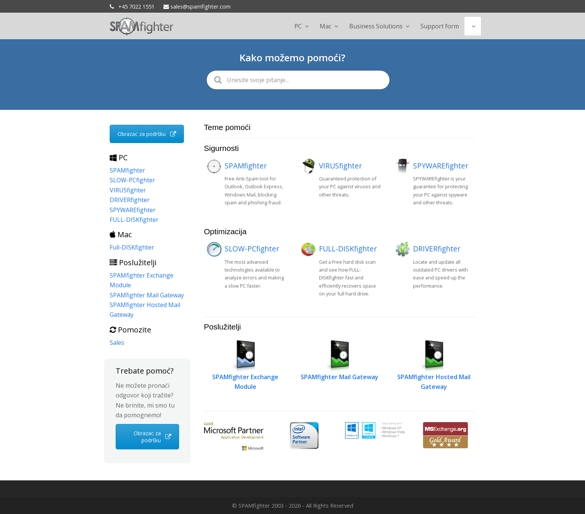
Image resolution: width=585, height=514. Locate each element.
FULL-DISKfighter (348, 249)
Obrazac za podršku (147, 133)
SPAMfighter (246, 166)
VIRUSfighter (340, 166)
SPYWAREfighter (440, 166)
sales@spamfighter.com (197, 6)
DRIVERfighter (436, 249)
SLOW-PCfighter (252, 249)
